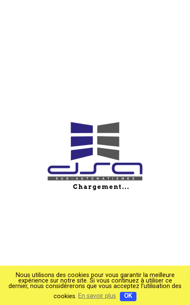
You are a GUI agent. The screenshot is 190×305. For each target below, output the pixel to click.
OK (128, 295)
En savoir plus (97, 295)
